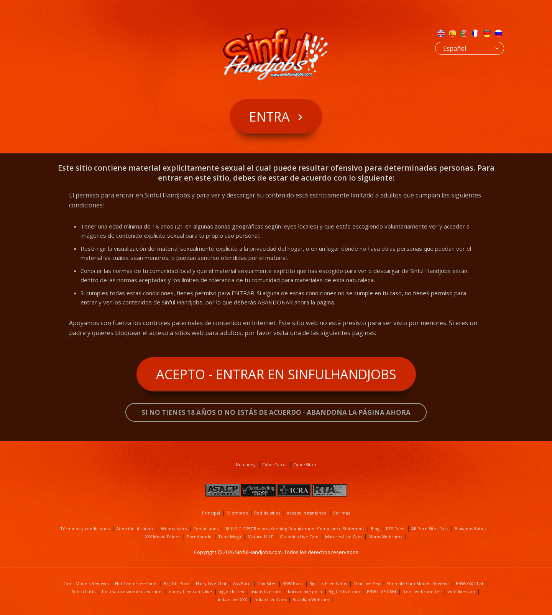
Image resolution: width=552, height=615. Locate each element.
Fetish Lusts (83, 591)
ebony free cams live (190, 591)
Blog (375, 528)
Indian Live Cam (269, 599)
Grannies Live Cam (299, 536)
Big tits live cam (344, 591)
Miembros (237, 513)
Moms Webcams (385, 536)
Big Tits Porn (176, 583)
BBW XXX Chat (469, 583)
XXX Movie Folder (162, 536)
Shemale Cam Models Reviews (418, 583)
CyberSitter (305, 464)
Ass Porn (242, 583)
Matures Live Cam (343, 536)
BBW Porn (293, 583)
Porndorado (199, 536)
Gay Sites (266, 583)
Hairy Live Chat (211, 583)
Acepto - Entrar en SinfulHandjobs (276, 374)
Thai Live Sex (366, 583)
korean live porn (305, 591)
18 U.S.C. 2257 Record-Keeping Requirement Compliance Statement (294, 528)
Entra (269, 116)
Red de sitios (267, 513)
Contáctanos (206, 528)
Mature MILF (260, 536)
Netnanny (246, 464)
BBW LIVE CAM (381, 591)
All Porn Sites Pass (429, 528)
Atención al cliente (135, 528)
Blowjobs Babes (470, 528)
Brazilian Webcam (310, 599)
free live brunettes (421, 591)
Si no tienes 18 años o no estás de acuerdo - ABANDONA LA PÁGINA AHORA (276, 412)
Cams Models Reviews (85, 583)
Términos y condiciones (85, 528)
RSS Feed (395, 528)
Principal (211, 513)
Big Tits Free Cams (328, 583)
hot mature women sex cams (132, 591)
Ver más (341, 513)
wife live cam (461, 591)
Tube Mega (229, 536)
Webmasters (174, 528)
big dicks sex (231, 591)
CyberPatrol (274, 464)
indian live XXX (232, 599)
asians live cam (266, 591)
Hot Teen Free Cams (136, 583)
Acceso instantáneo (307, 513)
